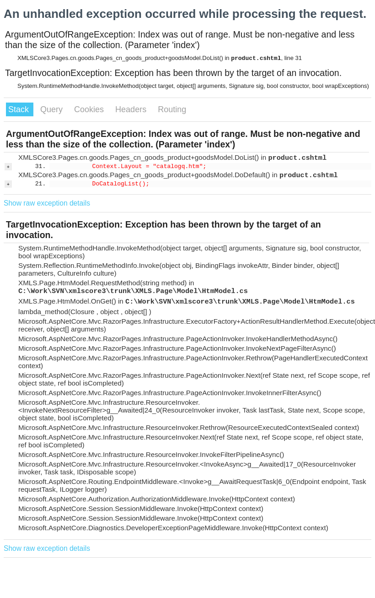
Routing (172, 109)
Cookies (90, 109)
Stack (19, 109)
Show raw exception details (47, 203)
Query (52, 109)
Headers (132, 109)
